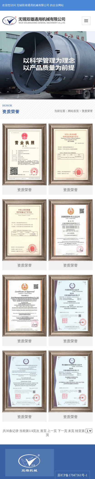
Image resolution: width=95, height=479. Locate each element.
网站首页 (73, 111)
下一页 (62, 431)
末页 (71, 431)
